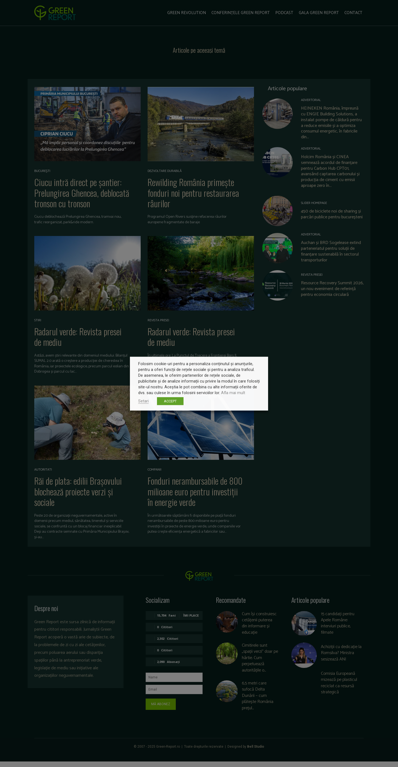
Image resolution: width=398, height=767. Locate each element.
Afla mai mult (233, 392)
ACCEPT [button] (170, 401)
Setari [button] (143, 400)
